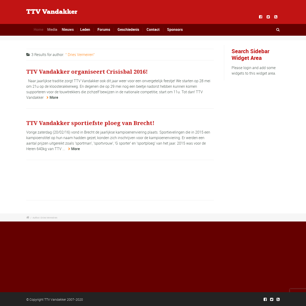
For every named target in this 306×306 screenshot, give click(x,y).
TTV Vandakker (51, 12)
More (54, 97)
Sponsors (175, 29)
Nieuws (70, 29)
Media (55, 29)
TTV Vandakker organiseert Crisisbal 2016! (87, 72)
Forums (103, 29)
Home (40, 29)
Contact (153, 29)
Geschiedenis (128, 29)
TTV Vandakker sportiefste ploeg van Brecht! (90, 123)
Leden (85, 29)
